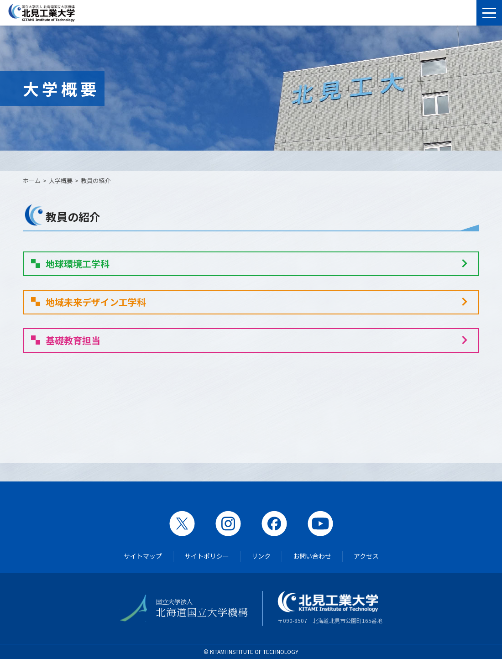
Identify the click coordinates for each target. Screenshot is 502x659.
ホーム (32, 180)
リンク (261, 555)
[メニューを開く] (489, 13)
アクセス (366, 555)
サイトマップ (143, 555)
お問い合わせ (312, 555)
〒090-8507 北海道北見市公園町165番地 (329, 607)
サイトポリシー (206, 555)
